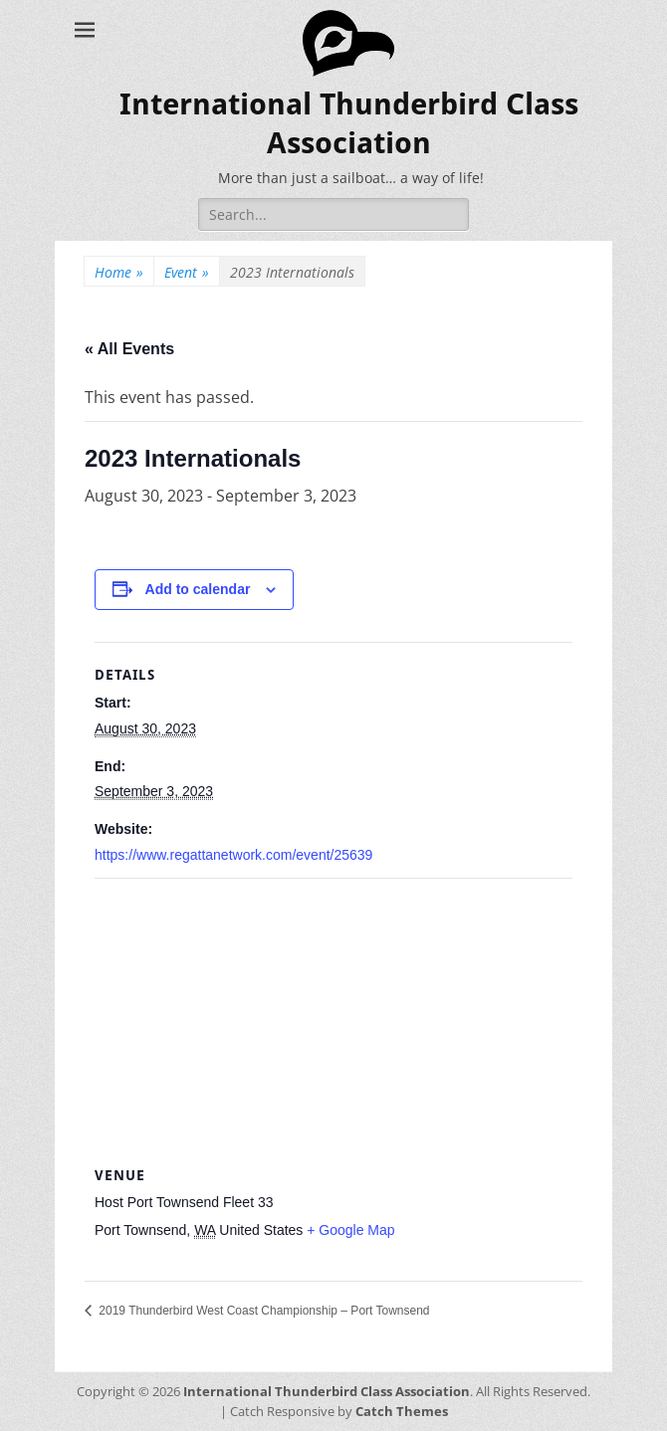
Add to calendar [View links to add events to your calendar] (198, 589)
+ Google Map (350, 1230)
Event (186, 272)
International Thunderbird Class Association (326, 1391)
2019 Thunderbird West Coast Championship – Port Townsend (263, 1311)
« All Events (129, 348)
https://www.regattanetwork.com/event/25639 (233, 855)
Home (119, 272)
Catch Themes (401, 1411)
